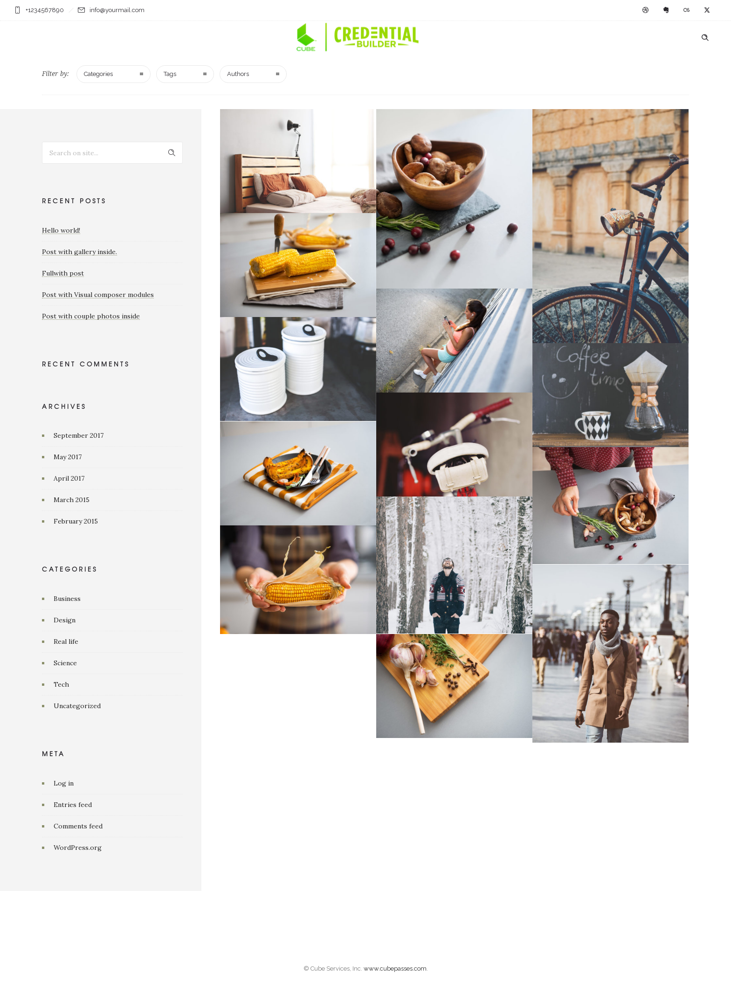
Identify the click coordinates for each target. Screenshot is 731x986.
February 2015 (76, 521)
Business (67, 598)
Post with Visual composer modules (98, 294)
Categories (98, 73)
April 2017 (69, 478)
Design (65, 620)
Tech (61, 684)
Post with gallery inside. (79, 252)
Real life (66, 641)
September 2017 (78, 435)
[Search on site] (112, 153)
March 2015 (72, 500)
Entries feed (73, 804)
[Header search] (705, 37)
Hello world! (61, 230)
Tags (170, 73)
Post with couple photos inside (91, 316)
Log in (64, 783)
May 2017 (68, 457)
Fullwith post (63, 273)
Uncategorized (77, 706)
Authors (238, 73)
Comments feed (78, 826)
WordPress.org (78, 847)
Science (65, 663)
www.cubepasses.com (395, 968)
